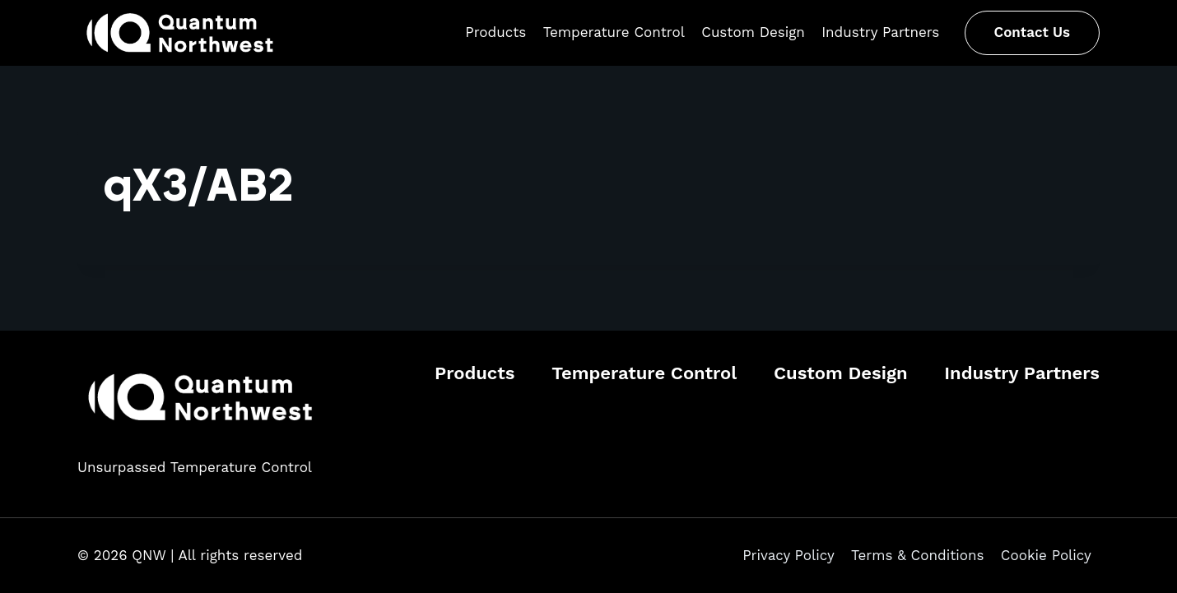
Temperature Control (614, 32)
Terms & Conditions (917, 555)
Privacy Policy (788, 555)
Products (495, 32)
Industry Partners (880, 32)
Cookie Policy (1046, 555)
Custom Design (753, 32)
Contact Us (1032, 32)
